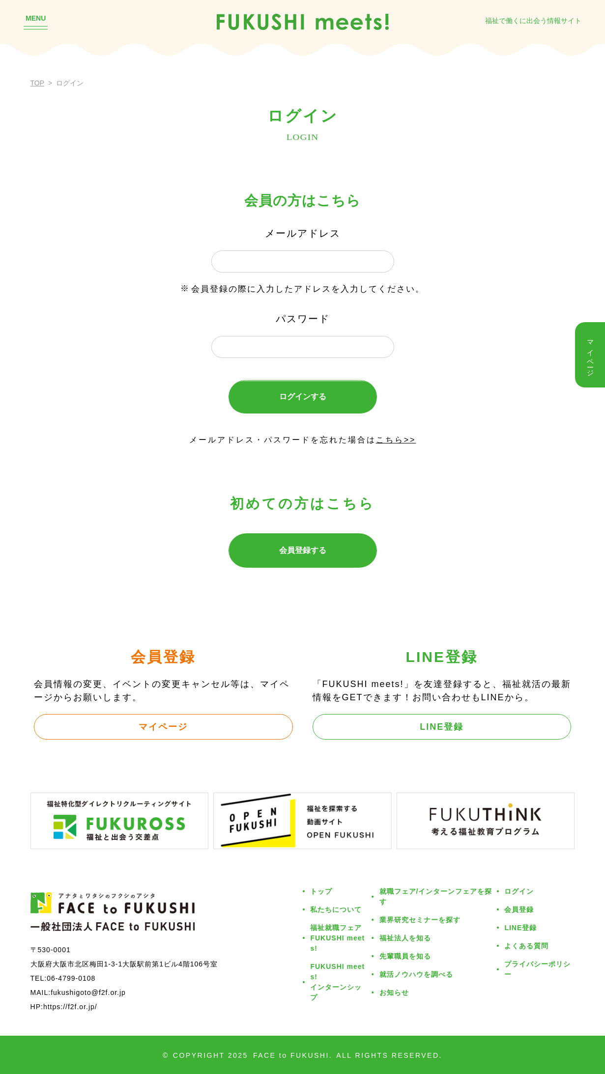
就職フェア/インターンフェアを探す (435, 896)
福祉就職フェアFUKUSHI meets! (337, 938)
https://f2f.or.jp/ (70, 1007)
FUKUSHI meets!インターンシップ (337, 982)
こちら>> (396, 440)
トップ (321, 891)
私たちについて (336, 909)
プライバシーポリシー (537, 969)
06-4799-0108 (71, 978)
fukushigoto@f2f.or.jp (88, 992)
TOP (37, 83)
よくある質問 (526, 946)
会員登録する (302, 550)
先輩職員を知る (405, 956)
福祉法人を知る (405, 938)
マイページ (163, 727)
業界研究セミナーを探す (420, 920)
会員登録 (519, 909)
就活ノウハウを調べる (416, 974)
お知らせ (394, 992)
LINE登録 (441, 727)
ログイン (519, 891)
